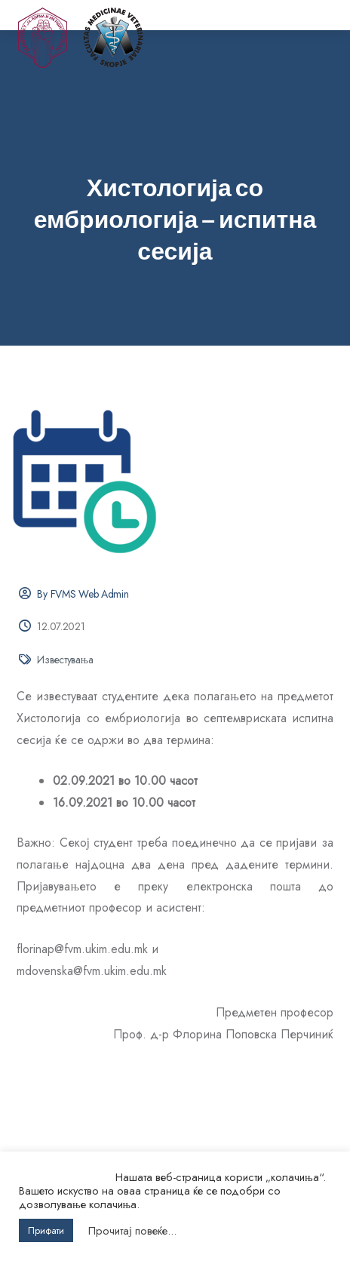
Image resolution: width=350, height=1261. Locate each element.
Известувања (65, 659)
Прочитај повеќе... (132, 1231)
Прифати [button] (46, 1230)
